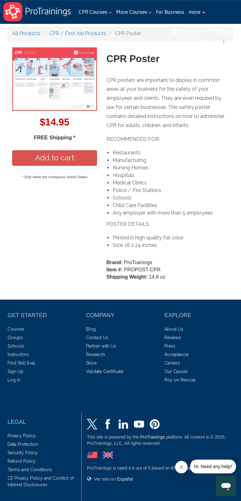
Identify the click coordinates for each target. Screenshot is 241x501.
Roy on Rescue (179, 379)
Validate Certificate (104, 371)
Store (91, 362)
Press (169, 346)
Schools (16, 346)
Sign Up (212, 41)
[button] (196, 12)
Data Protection (23, 444)
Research (95, 354)
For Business (170, 12)
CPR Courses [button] (95, 12)
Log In (233, 41)
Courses (16, 329)
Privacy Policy (22, 435)
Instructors (18, 354)
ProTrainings (152, 437)
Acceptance (176, 354)
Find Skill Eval (21, 362)
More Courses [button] (134, 12)
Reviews (172, 337)
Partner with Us (101, 346)
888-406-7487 (193, 31)
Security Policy (23, 452)
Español (230, 31)
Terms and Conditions (30, 469)
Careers (172, 362)
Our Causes (176, 371)
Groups (15, 337)
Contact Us (97, 337)
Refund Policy (22, 461)
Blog (91, 329)
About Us (173, 329)
